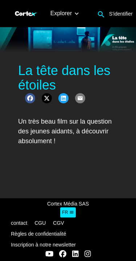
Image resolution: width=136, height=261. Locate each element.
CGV (58, 223)
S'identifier (121, 14)
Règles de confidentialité (38, 234)
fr (68, 212)
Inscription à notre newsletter (43, 245)
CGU (40, 223)
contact (19, 223)
